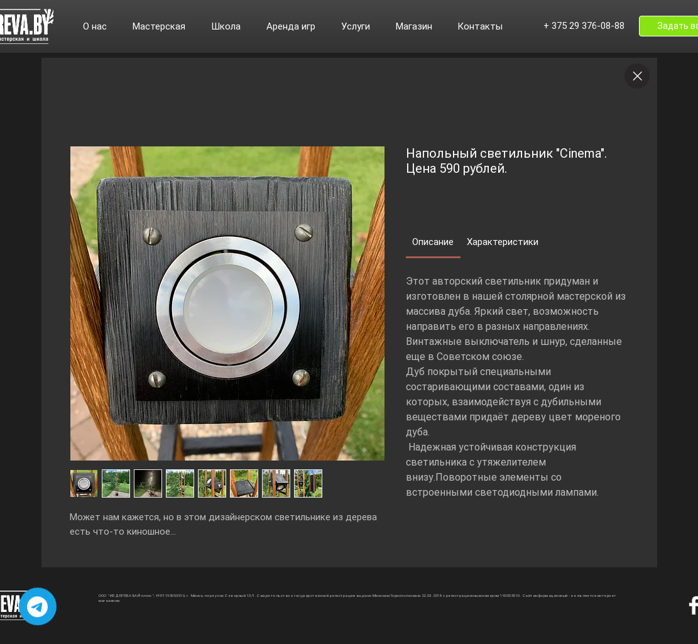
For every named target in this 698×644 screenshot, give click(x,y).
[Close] (637, 76)
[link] (433, 242)
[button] (101, 26)
